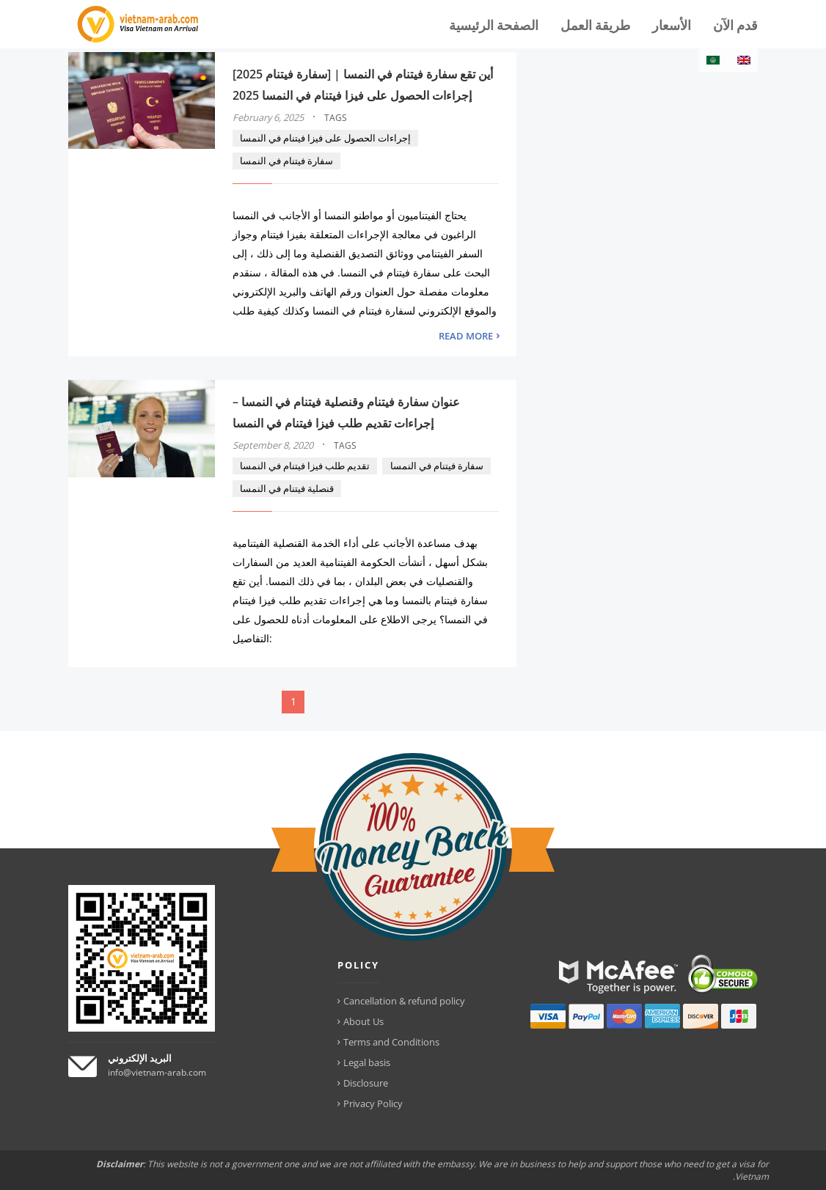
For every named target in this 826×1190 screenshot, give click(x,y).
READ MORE (466, 335)
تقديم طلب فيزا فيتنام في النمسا (305, 465)
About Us (363, 1021)
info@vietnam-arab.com (157, 1072)
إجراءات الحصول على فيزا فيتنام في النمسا (325, 137)
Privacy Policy (373, 1103)
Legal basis (366, 1062)
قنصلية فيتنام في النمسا (287, 488)
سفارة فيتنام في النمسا (286, 160)
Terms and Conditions (391, 1041)
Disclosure (365, 1083)
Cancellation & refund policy (404, 1000)
